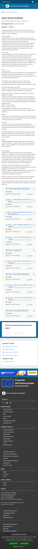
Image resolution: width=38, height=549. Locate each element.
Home (3, 12)
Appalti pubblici (6, 438)
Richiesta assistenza (8, 517)
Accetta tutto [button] (13, 543)
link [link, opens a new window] (32, 540)
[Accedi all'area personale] (32, 1)
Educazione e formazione (9, 451)
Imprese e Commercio (8, 436)
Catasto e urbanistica (8, 441)
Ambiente (5, 458)
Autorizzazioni (6, 463)
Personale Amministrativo (9, 420)
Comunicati (6, 474)
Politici (4, 418)
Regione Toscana (6, 2)
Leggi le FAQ (6, 515)
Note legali (5, 528)
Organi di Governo (7, 409)
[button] (19, 546)
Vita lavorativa (6, 434)
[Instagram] (7, 403)
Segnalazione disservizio (9, 513)
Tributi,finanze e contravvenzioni (11, 456)
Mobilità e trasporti (7, 445)
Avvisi (4, 476)
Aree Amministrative (8, 412)
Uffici (4, 414)
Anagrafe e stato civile (8, 430)
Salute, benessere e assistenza (10, 460)
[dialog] (19, 540)
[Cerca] (35, 6)
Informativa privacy (7, 526)
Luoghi (4, 482)
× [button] (36, 533)
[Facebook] (3, 403)
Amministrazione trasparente (10, 524)
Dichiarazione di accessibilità (10, 531)
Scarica (29, 194)
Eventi (4, 485)
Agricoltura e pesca (7, 465)
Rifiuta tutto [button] (24, 543)
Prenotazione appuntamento (10, 510)
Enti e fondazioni (7, 416)
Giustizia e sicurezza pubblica (10, 454)
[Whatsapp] (10, 403)
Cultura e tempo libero (8, 432)
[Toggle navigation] (3, 6)
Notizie (5, 472)
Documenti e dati (7, 423)
